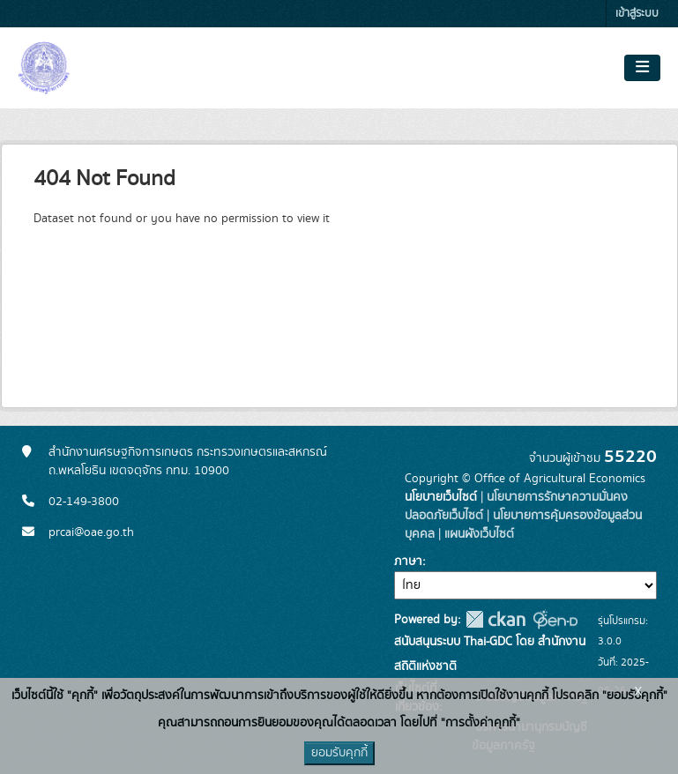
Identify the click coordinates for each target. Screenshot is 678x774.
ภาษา (408, 561)
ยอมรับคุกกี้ (339, 753)
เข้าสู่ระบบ (637, 13)
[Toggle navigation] (642, 68)
